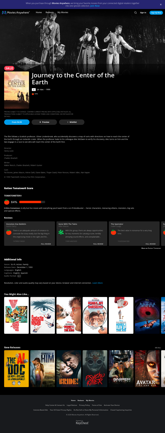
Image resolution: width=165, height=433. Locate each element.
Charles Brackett (11, 158)
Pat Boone (8, 172)
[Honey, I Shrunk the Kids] (68, 315)
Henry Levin (9, 151)
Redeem (50, 12)
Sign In (143, 12)
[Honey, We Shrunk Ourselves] (95, 315)
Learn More (97, 283)
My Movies (62, 12)
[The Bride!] (68, 368)
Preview (44, 122)
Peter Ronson (63, 172)
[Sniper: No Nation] (121, 368)
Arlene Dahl (30, 172)
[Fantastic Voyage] (42, 315)
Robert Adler (75, 172)
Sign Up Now (156, 13)
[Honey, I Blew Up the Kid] (121, 315)
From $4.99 (17, 122)
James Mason (19, 172)
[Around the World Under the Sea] (16, 315)
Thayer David (51, 172)
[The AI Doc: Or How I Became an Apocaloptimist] (16, 368)
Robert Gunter (36, 165)
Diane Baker (40, 172)
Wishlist (72, 122)
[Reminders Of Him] (42, 368)
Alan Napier (85, 172)
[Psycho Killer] (95, 368)
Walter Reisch (9, 165)
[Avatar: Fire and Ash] (147, 368)
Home (39, 12)
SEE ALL (158, 348)
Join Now (95, 5)
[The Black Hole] (147, 315)
